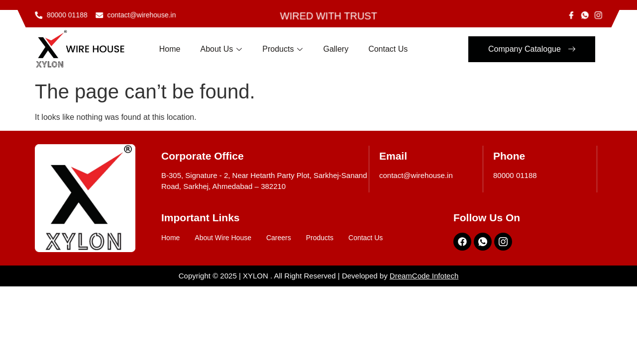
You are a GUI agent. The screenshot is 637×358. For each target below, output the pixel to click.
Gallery (335, 49)
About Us (221, 50)
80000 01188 (515, 175)
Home (170, 49)
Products (282, 50)
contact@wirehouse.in (416, 175)
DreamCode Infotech (424, 275)
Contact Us (388, 49)
